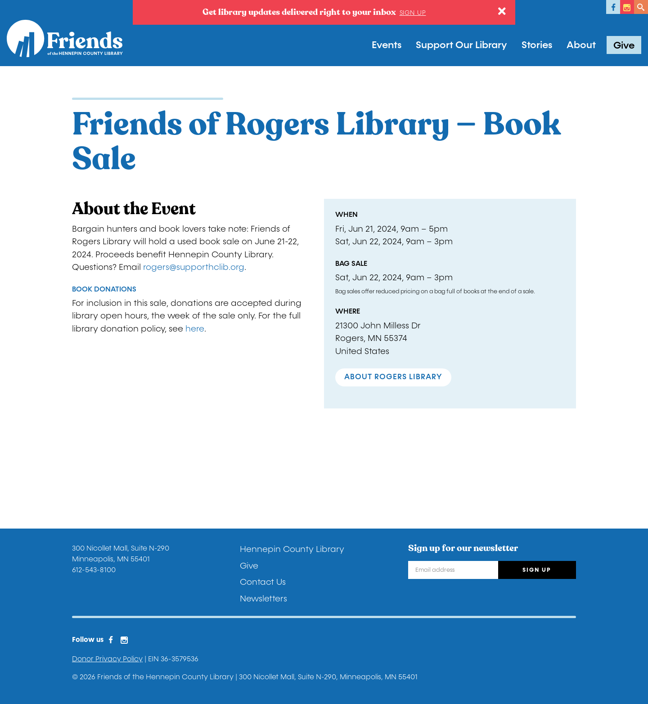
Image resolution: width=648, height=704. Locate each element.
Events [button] (386, 45)
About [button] (581, 45)
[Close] (502, 11)
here (194, 328)
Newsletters (263, 598)
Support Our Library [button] (461, 45)
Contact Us (263, 582)
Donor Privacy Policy (107, 659)
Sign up (413, 13)
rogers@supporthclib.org (193, 267)
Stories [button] (537, 45)
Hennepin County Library (292, 549)
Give (623, 45)
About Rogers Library (393, 377)
